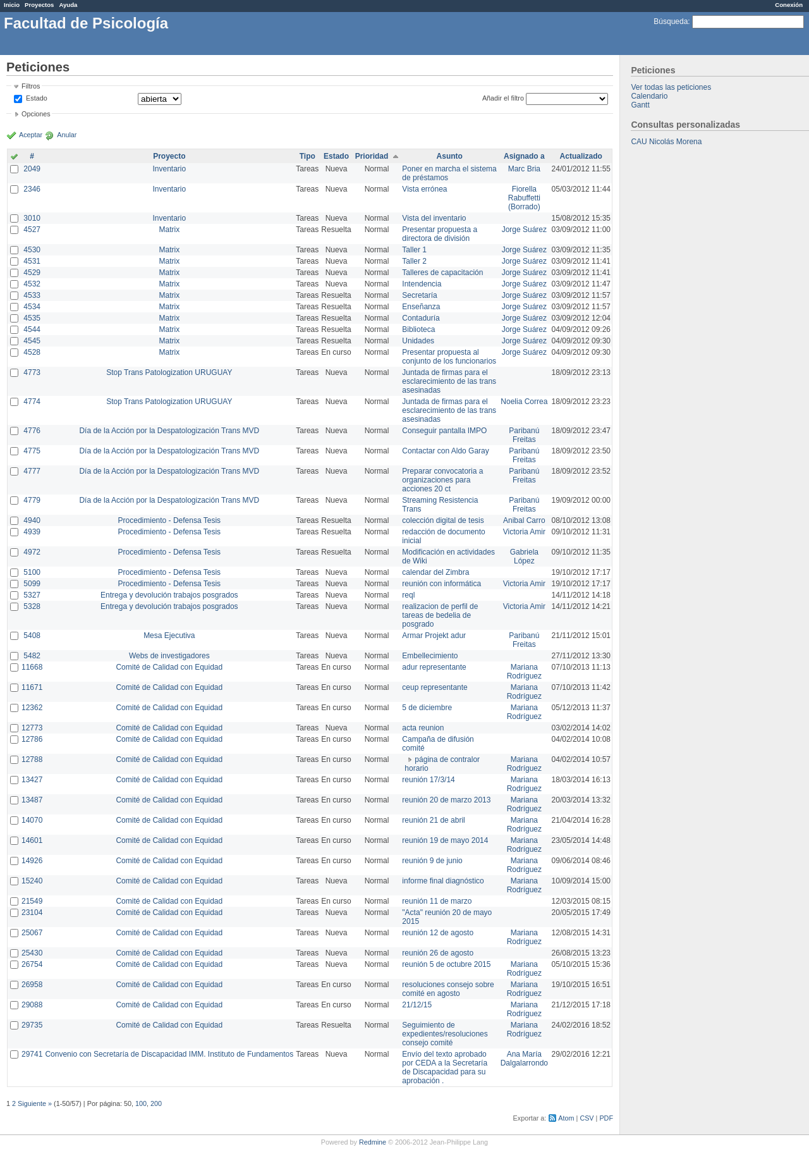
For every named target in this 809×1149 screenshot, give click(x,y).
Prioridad (372, 156)
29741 (31, 1054)
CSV (586, 1118)
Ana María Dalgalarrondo (524, 1058)
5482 (31, 655)
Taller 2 (414, 261)
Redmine (372, 1142)
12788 (31, 759)
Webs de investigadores (169, 655)
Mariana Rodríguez (524, 671)
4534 (31, 306)
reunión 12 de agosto (437, 932)
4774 (31, 401)
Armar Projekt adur (434, 635)
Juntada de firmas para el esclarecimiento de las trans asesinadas (449, 381)
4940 (31, 520)
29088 (31, 1004)
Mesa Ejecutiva (169, 635)
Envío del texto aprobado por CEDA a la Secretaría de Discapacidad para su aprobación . (444, 1067)
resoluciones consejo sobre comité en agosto (448, 989)
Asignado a (524, 156)
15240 (31, 880)
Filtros (30, 86)
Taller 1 (414, 249)
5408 (31, 635)
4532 (31, 284)
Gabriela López (524, 556)
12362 (31, 707)
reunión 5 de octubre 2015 (446, 964)
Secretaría (419, 295)
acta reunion (423, 727)
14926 (31, 860)
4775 (31, 450)
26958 (31, 984)
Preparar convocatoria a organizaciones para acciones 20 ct (442, 480)
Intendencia (421, 284)
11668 (31, 667)
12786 (31, 739)
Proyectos (39, 4)
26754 (31, 964)
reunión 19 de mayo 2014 (445, 840)
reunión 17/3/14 (428, 779)
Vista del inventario (434, 218)
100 (141, 1103)
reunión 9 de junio (432, 860)
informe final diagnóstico (443, 880)
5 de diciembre (427, 707)
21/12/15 (417, 1004)
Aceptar (30, 134)
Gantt (640, 105)
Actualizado (581, 156)
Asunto (450, 156)
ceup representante (434, 687)
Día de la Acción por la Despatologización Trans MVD (169, 430)
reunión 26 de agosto (437, 953)
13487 (31, 800)
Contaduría (420, 318)
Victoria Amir (524, 531)
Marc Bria (524, 168)
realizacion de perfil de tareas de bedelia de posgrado (440, 615)
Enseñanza (421, 306)
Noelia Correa (524, 401)
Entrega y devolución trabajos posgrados (169, 595)
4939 (31, 531)
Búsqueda (671, 21)
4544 (31, 329)
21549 (31, 901)
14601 (31, 840)
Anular (66, 134)
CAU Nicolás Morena (666, 141)
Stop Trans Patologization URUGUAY (169, 372)
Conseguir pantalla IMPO (444, 430)
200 (156, 1103)
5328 (31, 606)
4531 (31, 261)
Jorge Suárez (524, 229)
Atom (566, 1118)
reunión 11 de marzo (436, 901)
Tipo (307, 156)
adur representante (434, 667)
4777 (31, 471)
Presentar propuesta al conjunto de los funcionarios (449, 357)
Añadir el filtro (503, 98)
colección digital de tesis (443, 520)
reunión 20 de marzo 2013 (446, 800)
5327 (31, 595)
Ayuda (68, 4)
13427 (31, 779)
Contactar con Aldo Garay (445, 450)
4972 (31, 552)
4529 (31, 272)
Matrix (169, 229)
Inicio (12, 4)
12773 (31, 727)
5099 (31, 583)
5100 (31, 572)
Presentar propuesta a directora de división (439, 234)
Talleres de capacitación (442, 272)
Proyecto (169, 156)
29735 (31, 1025)
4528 (31, 352)
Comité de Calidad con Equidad (169, 667)
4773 (31, 372)
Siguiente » (35, 1103)
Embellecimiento (430, 655)
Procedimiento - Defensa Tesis (169, 520)
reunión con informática (441, 583)
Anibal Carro (524, 520)
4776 (31, 430)
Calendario (649, 96)
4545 (31, 340)
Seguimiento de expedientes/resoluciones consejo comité (444, 1034)
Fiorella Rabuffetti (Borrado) (524, 198)
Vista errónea (424, 189)
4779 (31, 500)
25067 (31, 932)
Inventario (169, 168)
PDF (606, 1118)
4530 (31, 249)
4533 (31, 295)
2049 (31, 168)
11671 (31, 687)
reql (408, 595)
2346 (31, 189)
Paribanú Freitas (524, 435)
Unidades (418, 340)
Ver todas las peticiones (671, 87)
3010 (31, 218)
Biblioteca (418, 329)
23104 (31, 912)
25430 (31, 953)
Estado (36, 98)
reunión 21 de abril (433, 820)
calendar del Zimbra (435, 572)
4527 (31, 229)
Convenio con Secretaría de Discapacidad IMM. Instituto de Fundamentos (169, 1054)
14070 (31, 820)
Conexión (789, 4)
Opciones (36, 114)
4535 (31, 318)
